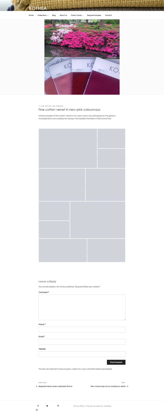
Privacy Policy (78, 406)
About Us (63, 15)
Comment (44, 292)
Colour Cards (77, 15)
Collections (43, 15)
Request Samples (94, 15)
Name (42, 324)
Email (42, 336)
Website (42, 349)
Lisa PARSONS (57, 106)
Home (31, 15)
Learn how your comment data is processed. (92, 369)
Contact (108, 15)
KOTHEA (38, 8)
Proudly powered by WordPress (99, 406)
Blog (54, 15)
